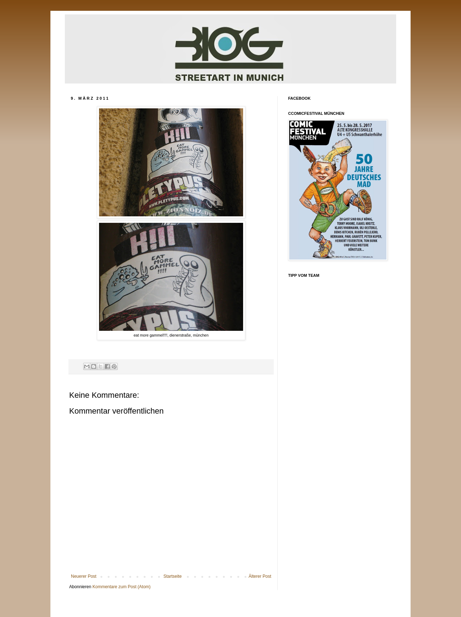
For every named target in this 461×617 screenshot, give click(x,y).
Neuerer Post (84, 576)
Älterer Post (260, 576)
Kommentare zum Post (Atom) (122, 586)
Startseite (173, 576)
